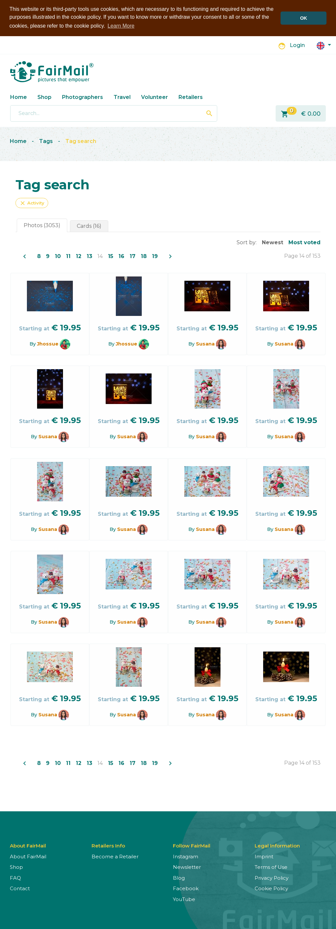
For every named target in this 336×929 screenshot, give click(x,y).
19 (155, 256)
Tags (46, 141)
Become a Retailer (115, 856)
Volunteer (154, 97)
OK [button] (303, 18)
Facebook (186, 888)
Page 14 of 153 (302, 255)
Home (18, 97)
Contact (20, 888)
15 (110, 256)
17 (133, 256)
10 (58, 256)
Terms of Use (271, 867)
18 (144, 256)
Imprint (264, 856)
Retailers (190, 97)
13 (89, 256)
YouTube (184, 899)
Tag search (80, 141)
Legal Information (277, 845)
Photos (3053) (42, 225)
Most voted (304, 242)
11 (68, 256)
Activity (31, 203)
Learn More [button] (121, 26)
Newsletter (187, 867)
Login (297, 45)
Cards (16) (89, 226)
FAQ (15, 877)
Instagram (185, 856)
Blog (179, 877)
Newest (272, 242)
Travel (122, 97)
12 (78, 256)
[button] (324, 45)
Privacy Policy (271, 877)
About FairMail (28, 856)
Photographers (82, 97)
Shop (44, 97)
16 (121, 256)
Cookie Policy (271, 888)
